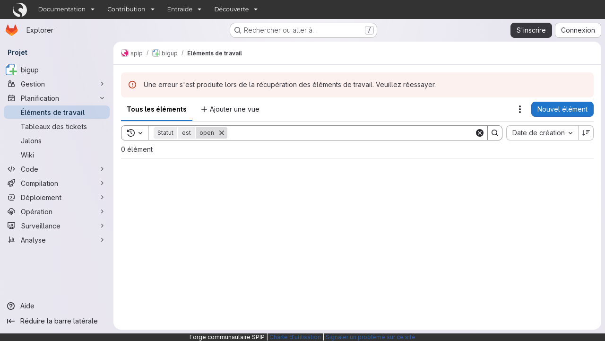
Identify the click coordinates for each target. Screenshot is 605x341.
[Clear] (479, 133)
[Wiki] (57, 154)
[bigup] (57, 69)
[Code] (57, 168)
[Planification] (57, 98)
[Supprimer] (221, 133)
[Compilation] (57, 183)
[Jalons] (57, 140)
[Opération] (57, 211)
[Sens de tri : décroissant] (586, 132)
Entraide (180, 9)
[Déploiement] (57, 197)
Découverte (231, 9)
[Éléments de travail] (57, 112)
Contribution (126, 9)
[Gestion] (57, 83)
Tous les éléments (157, 109)
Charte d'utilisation (295, 337)
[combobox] (542, 132)
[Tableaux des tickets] (57, 126)
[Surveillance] (57, 225)
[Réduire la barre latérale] (57, 321)
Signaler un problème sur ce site (370, 337)
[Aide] (57, 306)
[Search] (351, 133)
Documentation (62, 9)
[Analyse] (57, 239)
